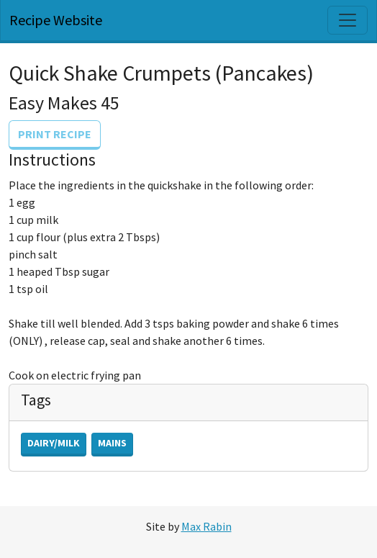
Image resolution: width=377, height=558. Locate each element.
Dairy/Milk (53, 442)
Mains (112, 442)
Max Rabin (206, 526)
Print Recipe (54, 134)
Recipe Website (55, 20)
